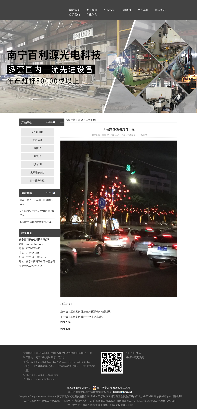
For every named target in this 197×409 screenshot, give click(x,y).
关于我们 (91, 10)
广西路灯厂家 (69, 400)
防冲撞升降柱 (37, 180)
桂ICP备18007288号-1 (78, 387)
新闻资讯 (160, 10)
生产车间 (143, 10)
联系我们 (74, 14)
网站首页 (74, 10)
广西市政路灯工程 (103, 400)
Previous (11, 66)
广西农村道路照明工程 (147, 400)
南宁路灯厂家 (84, 400)
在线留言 (91, 14)
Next (186, 66)
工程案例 (125, 10)
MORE (50, 122)
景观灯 (37, 156)
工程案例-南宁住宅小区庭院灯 (87, 317)
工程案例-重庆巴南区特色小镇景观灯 (91, 311)
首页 (80, 120)
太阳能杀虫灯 (37, 172)
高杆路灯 (37, 140)
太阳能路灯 (37, 132)
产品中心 (108, 10)
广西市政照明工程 (124, 400)
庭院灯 (37, 148)
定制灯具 (37, 164)
